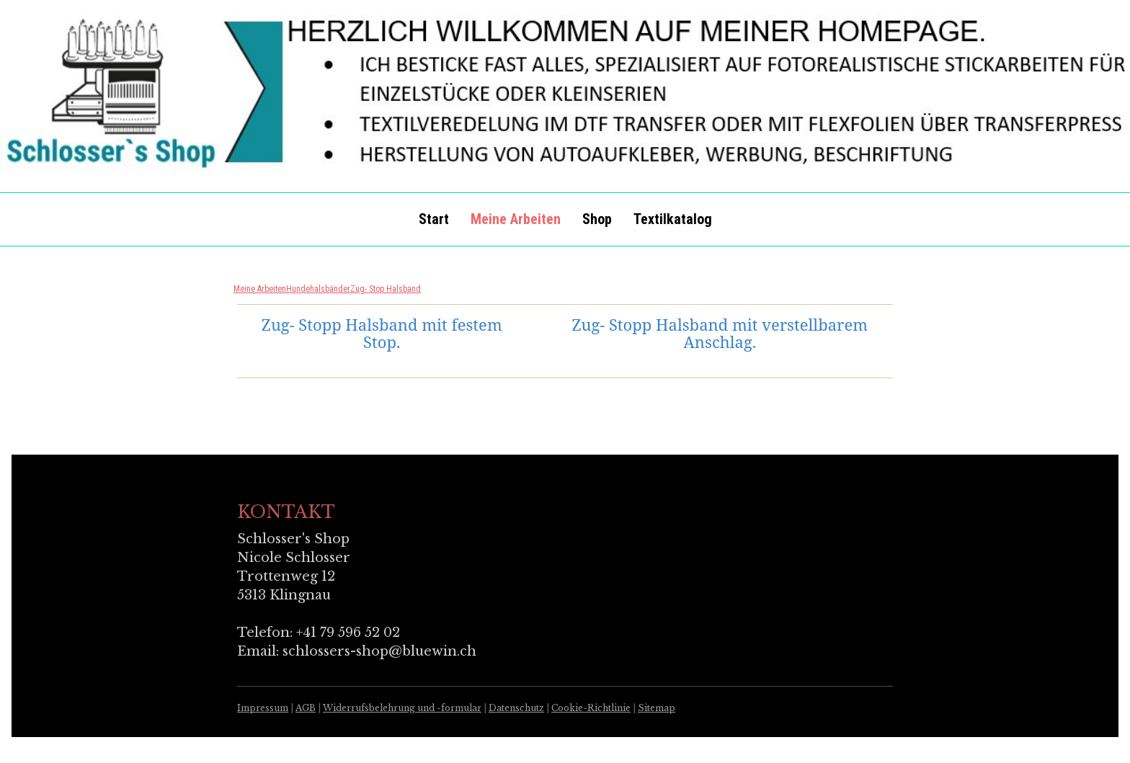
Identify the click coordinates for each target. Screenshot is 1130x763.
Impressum (262, 707)
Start (434, 219)
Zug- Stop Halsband (385, 289)
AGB (305, 707)
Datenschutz (516, 707)
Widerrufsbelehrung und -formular (402, 707)
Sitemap (656, 707)
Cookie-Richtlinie (591, 707)
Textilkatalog (672, 219)
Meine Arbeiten (516, 219)
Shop (597, 219)
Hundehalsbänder (318, 289)
